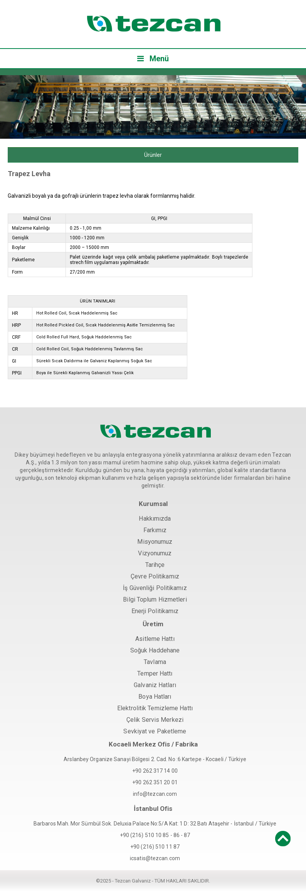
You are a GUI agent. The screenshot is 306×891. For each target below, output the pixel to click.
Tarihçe (155, 564)
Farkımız (155, 530)
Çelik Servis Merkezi (154, 719)
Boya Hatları (154, 696)
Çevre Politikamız (155, 576)
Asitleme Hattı (154, 638)
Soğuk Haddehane (155, 650)
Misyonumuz (154, 541)
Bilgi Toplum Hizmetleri (155, 599)
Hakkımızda (155, 518)
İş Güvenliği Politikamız (155, 588)
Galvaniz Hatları (155, 685)
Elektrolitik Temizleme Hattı (155, 708)
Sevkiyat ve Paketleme (154, 731)
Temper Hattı (154, 673)
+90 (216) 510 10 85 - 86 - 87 (155, 835)
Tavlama (155, 662)
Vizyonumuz (154, 553)
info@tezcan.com (155, 794)
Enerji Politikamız (155, 611)
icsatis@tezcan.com (155, 858)
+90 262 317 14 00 (155, 771)
